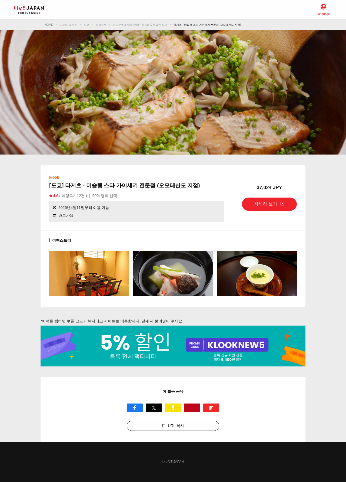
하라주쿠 (101, 24)
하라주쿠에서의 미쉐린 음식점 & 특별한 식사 (140, 24)
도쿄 (86, 24)
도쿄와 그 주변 (68, 24)
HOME (49, 24)
